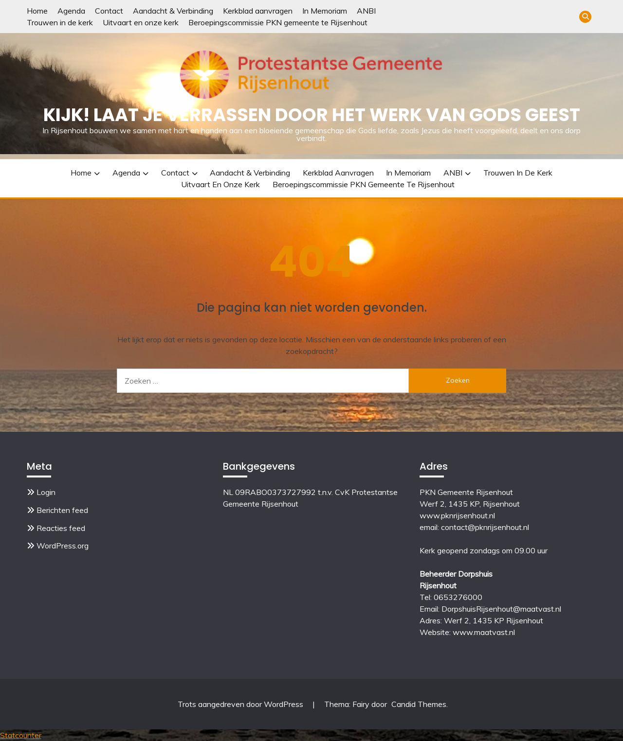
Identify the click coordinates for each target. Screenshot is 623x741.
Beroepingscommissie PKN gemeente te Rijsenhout (277, 22)
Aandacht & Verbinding (173, 11)
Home (37, 11)
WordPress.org (63, 545)
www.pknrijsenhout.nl (457, 515)
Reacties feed (61, 528)
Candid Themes (418, 704)
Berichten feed (62, 510)
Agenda (71, 11)
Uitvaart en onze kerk (141, 22)
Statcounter (20, 735)
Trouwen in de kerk (60, 22)
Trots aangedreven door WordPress (241, 704)
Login (46, 492)
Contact (109, 11)
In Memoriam (324, 11)
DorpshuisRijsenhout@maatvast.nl (501, 609)
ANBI (366, 11)
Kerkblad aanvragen (258, 11)
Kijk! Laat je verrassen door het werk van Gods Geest (311, 114)
